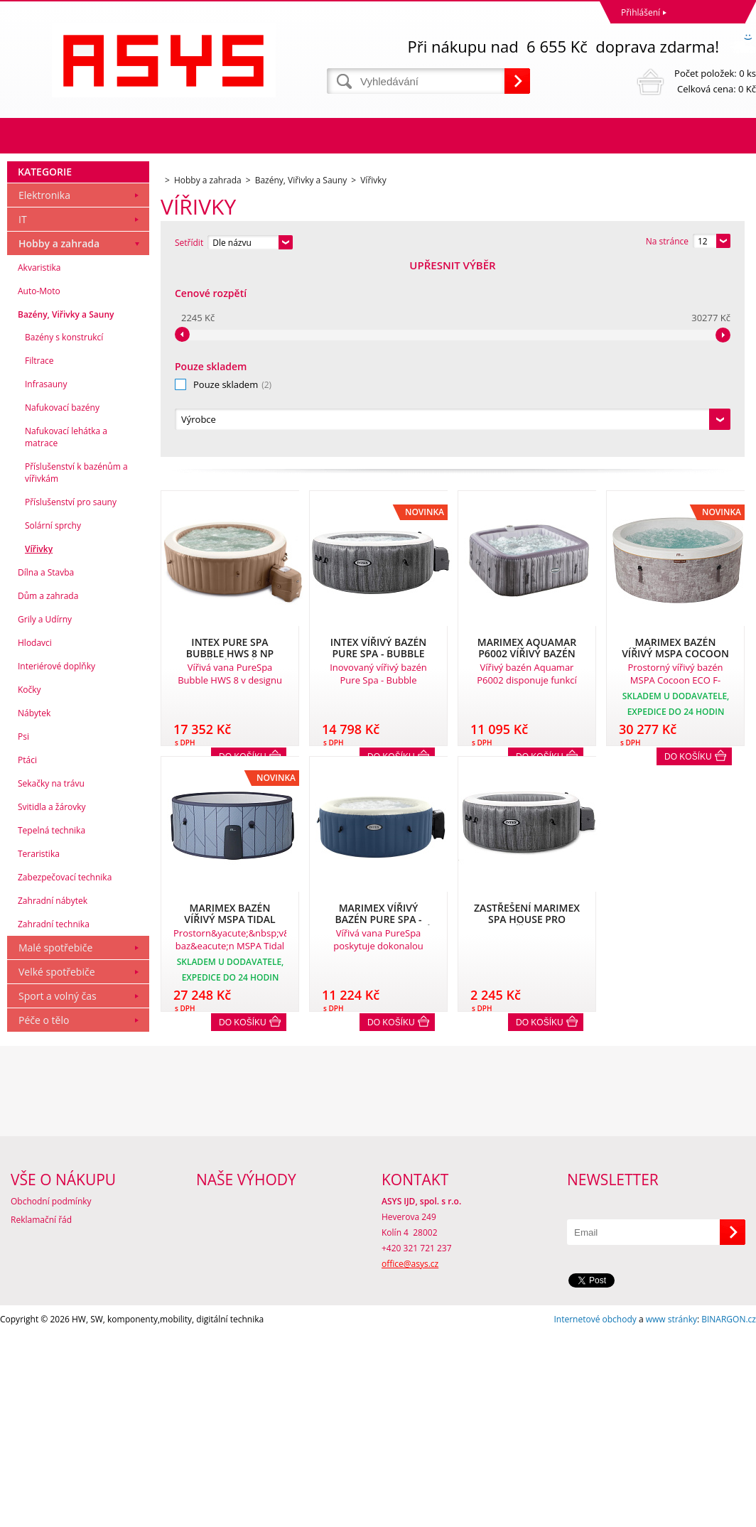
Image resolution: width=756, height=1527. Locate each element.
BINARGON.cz (728, 1512)
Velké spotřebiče (56, 1165)
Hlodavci (35, 836)
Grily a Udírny (45, 812)
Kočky (29, 883)
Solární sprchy (53, 719)
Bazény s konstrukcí (64, 530)
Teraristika (39, 1047)
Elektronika (44, 388)
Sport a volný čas (57, 1189)
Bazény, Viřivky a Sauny (66, 508)
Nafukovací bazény (62, 601)
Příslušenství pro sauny (71, 695)
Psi (23, 930)
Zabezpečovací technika (65, 1070)
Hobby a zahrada (58, 436)
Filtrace (39, 554)
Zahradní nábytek (52, 1094)
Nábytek (34, 906)
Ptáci (27, 953)
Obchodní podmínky (51, 1394)
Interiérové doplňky (56, 859)
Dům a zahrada (48, 789)
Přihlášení (640, 12)
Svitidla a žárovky (52, 1000)
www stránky (671, 1512)
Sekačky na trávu (51, 977)
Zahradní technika (54, 1117)
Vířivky (39, 742)
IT (22, 412)
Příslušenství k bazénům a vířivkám (76, 666)
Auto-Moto (39, 484)
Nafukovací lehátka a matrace (66, 630)
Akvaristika (39, 461)
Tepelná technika (51, 1024)
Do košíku (688, 563)
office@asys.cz (410, 1457)
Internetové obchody (595, 1512)
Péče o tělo (43, 1213)
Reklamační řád (41, 1413)
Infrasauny (46, 577)
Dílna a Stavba (46, 766)
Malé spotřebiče (55, 1141)
